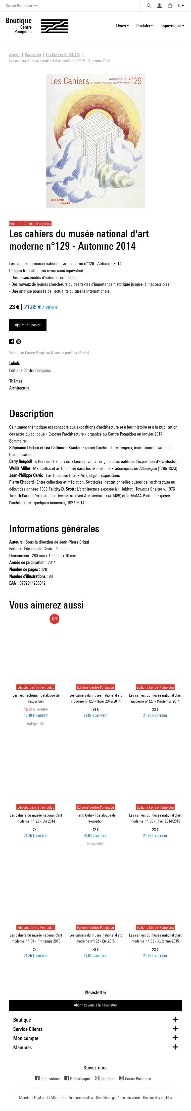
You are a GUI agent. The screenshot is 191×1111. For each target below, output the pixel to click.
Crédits (52, 1097)
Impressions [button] (170, 25)
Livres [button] (121, 25)
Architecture (19, 387)
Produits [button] (143, 25)
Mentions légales (31, 1097)
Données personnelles (76, 1097)
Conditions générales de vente (118, 1097)
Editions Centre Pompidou (30, 370)
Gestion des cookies (157, 1097)
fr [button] (179, 5)
